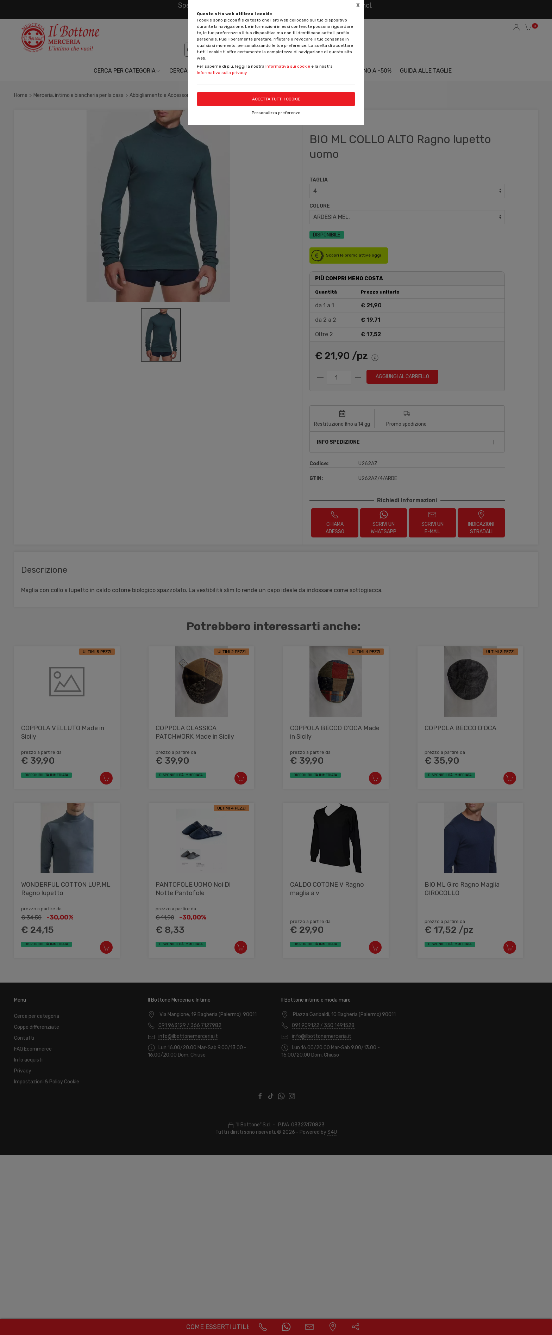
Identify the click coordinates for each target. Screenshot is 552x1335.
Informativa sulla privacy (222, 72)
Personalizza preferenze (276, 112)
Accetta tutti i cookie (276, 99)
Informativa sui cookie (287, 66)
